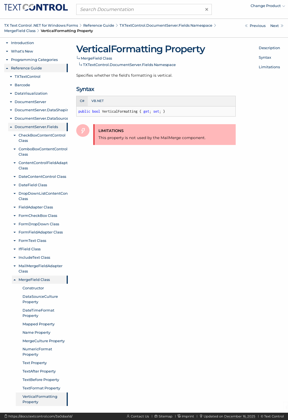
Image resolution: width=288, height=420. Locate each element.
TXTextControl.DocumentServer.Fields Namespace (166, 25)
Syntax (265, 57)
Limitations (269, 67)
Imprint (188, 416)
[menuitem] (236, 7)
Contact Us (140, 416)
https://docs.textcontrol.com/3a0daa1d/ (40, 416)
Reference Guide (98, 25)
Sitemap (165, 416)
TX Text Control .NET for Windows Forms (41, 25)
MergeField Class (19, 30)
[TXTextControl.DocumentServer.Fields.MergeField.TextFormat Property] (255, 26)
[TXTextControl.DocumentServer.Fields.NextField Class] (277, 26)
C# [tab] (82, 101)
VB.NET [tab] (97, 101)
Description (269, 48)
